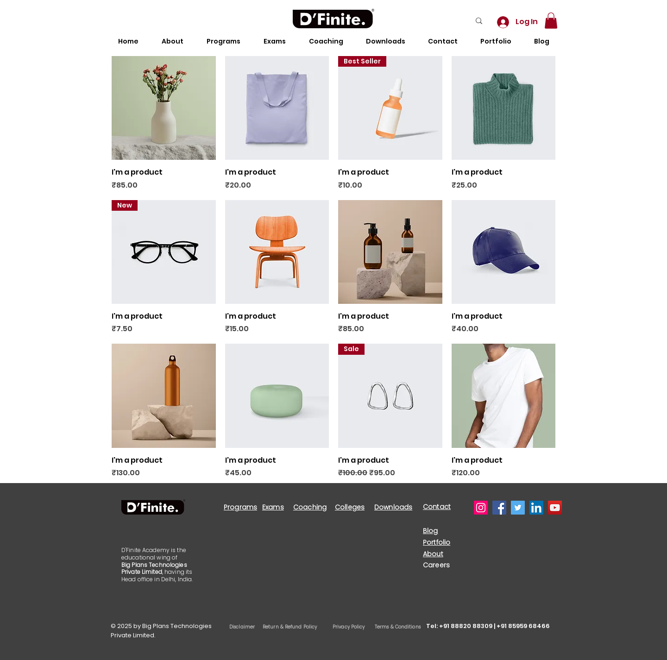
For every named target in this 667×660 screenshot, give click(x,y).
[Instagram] (481, 508)
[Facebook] (499, 508)
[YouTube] (555, 508)
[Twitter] (518, 508)
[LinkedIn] (536, 508)
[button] (551, 21)
